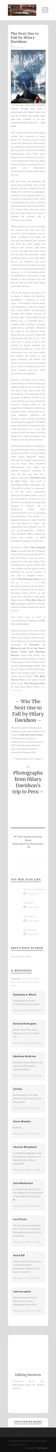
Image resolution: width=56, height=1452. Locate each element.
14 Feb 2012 (19, 47)
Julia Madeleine (23, 1183)
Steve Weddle (22, 1121)
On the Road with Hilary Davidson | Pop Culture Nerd (25, 982)
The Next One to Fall (26, 617)
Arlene (17, 1089)
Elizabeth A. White (21, 956)
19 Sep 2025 (33, 934)
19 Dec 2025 (33, 907)
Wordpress (42, 1448)
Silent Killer (30, 930)
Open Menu (45, 10)
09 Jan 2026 (33, 894)
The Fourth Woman (34, 889)
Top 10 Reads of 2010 (27, 582)
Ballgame (28, 903)
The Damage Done (27, 140)
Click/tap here (23, 1381)
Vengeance (29, 916)
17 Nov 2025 (33, 921)
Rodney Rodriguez (24, 1023)
